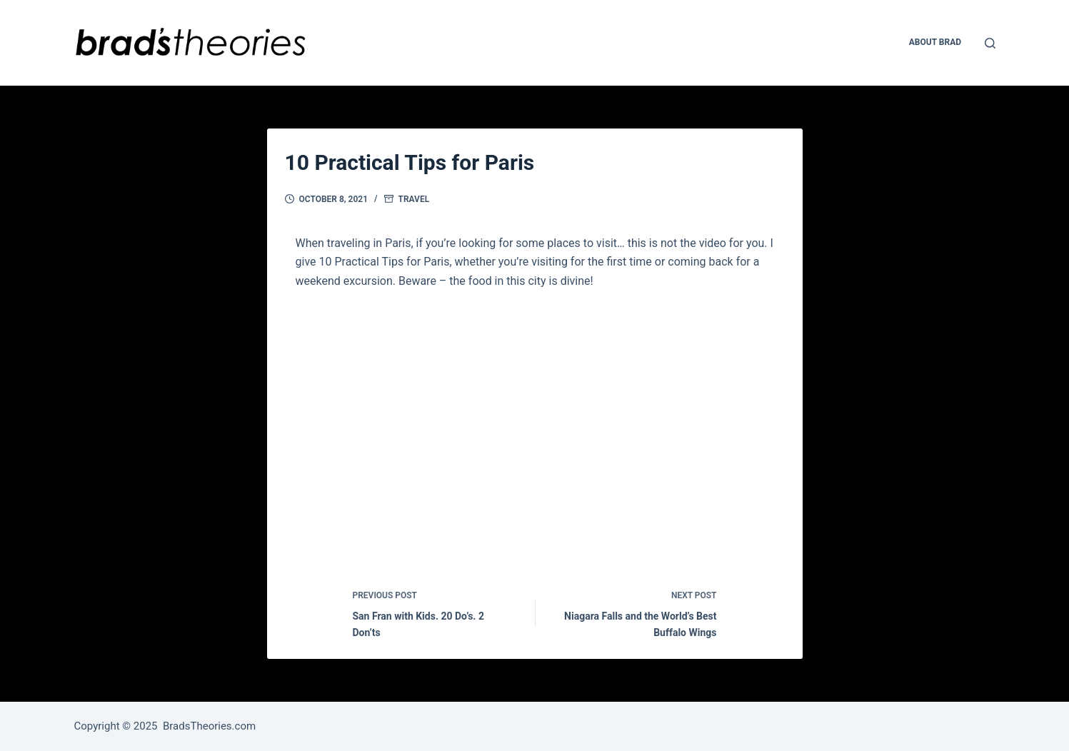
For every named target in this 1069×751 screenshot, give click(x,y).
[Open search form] (990, 43)
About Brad (935, 42)
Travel (414, 199)
